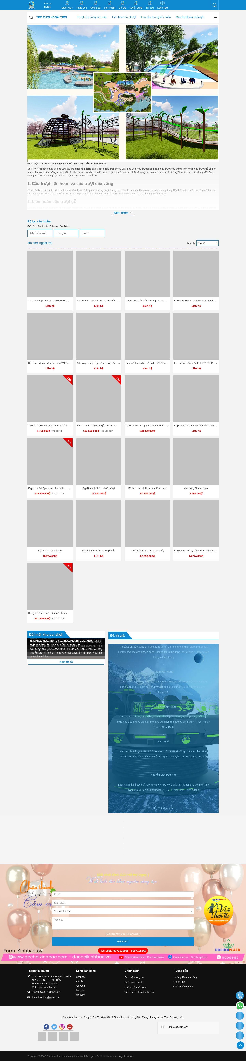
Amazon (80, 985)
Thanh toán (179, 981)
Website (80, 994)
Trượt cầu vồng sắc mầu (92, 17)
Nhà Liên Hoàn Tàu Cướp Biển (98, 550)
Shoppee (81, 977)
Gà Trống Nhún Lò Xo (196, 488)
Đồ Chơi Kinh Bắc (178, 1027)
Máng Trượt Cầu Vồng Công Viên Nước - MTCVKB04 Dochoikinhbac (162, 300)
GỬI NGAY (123, 941)
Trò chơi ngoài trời (51, 17)
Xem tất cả (66, 661)
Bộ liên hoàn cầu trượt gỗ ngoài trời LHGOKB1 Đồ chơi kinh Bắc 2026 (114, 425)
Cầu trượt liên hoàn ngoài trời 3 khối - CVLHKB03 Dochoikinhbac (208, 300)
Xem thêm (123, 212)
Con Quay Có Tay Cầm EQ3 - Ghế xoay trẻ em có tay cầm (205, 550)
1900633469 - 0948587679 (46, 992)
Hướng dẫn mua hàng (185, 977)
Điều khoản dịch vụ (183, 986)
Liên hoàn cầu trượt (124, 17)
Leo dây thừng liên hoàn (156, 17)
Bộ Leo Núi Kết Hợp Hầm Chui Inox (147, 488)
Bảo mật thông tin (134, 977)
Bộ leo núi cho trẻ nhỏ (50, 550)
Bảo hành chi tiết (134, 982)
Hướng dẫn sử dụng (135, 987)
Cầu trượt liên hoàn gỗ (190, 17)
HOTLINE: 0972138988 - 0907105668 (123, 950)
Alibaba (80, 981)
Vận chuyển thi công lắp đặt (139, 992)
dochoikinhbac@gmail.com (46, 997)
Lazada (80, 990)
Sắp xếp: (191, 243)
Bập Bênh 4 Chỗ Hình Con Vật (98, 488)
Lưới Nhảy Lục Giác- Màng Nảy (147, 550)
